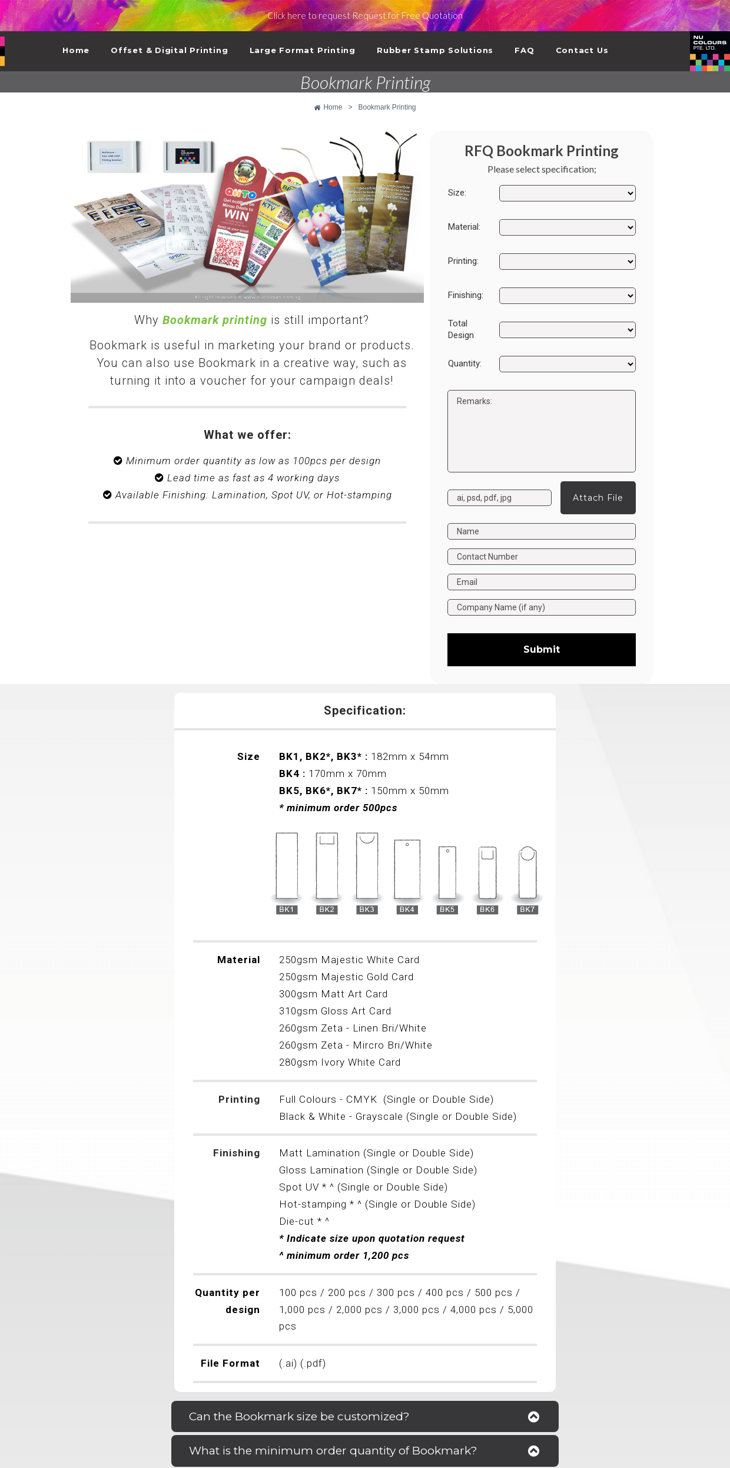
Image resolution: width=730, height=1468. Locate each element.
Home (75, 50)
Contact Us (582, 50)
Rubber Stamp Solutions (435, 50)
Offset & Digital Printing (169, 50)
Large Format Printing (303, 50)
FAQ (524, 50)
